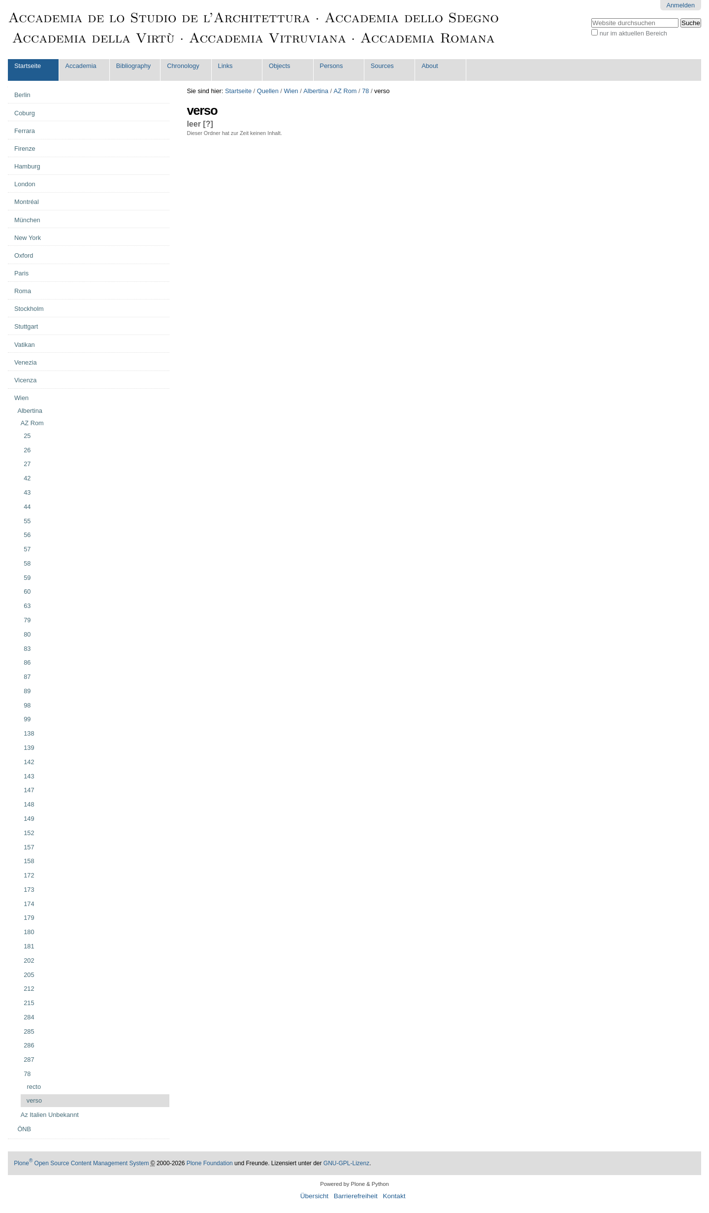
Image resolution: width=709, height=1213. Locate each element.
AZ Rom (345, 91)
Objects (279, 65)
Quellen (268, 91)
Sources (382, 65)
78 (365, 91)
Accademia (80, 65)
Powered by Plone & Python (354, 1184)
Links (225, 65)
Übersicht (314, 1196)
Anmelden (680, 5)
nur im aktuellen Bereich (633, 33)
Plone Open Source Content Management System (81, 1163)
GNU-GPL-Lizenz (346, 1163)
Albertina (315, 91)
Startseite (27, 65)
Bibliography (133, 65)
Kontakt (394, 1196)
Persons (331, 65)
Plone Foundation (210, 1163)
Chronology (183, 65)
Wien (291, 91)
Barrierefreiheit (356, 1196)
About (429, 65)
